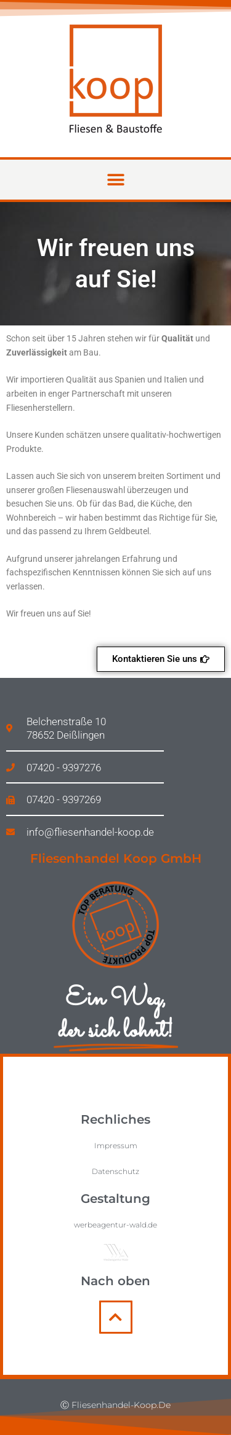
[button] (115, 179)
